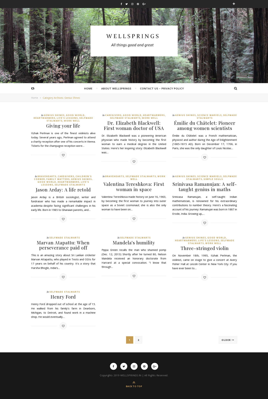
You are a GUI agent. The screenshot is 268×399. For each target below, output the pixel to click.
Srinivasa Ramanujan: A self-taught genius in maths (204, 186)
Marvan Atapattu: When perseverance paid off (63, 244)
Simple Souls (213, 178)
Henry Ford (63, 296)
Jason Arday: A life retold (63, 189)
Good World (75, 115)
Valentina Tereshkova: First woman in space (134, 186)
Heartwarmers (44, 118)
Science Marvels (209, 115)
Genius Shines (54, 115)
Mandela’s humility (134, 242)
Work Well (72, 120)
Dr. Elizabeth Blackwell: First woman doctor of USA (134, 125)
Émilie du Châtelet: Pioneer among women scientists (205, 125)
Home (88, 88)
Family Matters (58, 178)
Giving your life (63, 126)
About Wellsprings (116, 88)
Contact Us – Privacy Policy (162, 88)
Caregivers (113, 115)
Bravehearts (47, 176)
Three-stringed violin (204, 248)
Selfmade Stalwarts (125, 118)
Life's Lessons (67, 118)
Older (228, 339)
